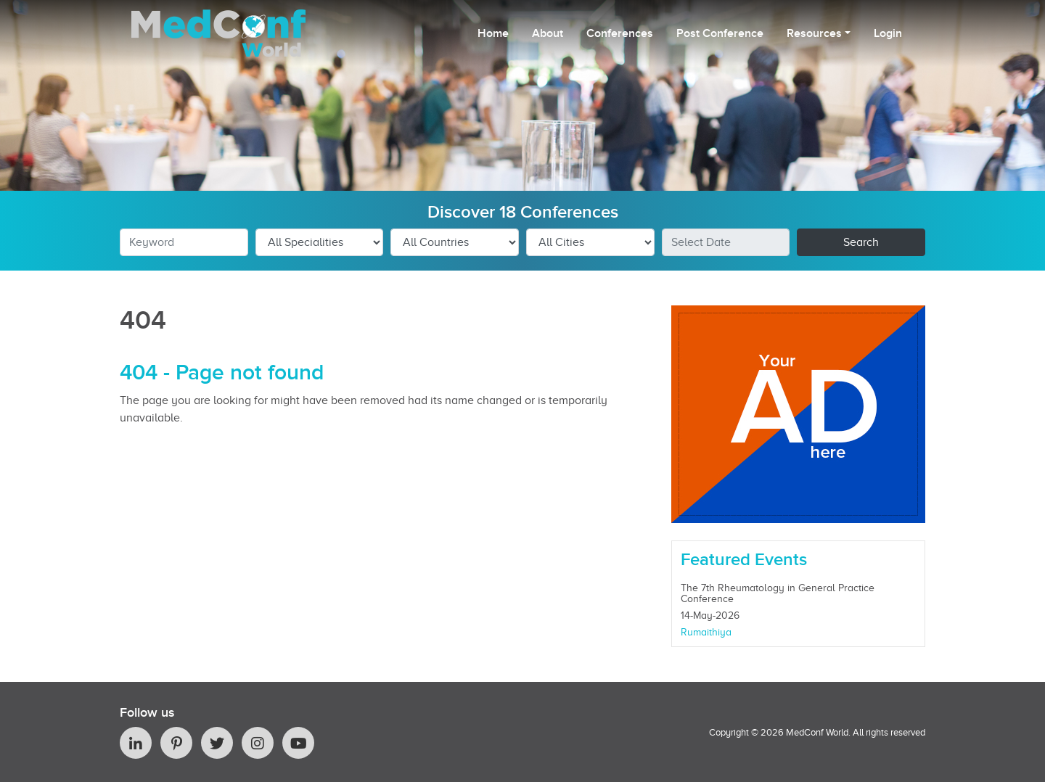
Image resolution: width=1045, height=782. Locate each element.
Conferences (619, 33)
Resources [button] (814, 33)
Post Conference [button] (719, 33)
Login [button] (888, 33)
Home (493, 33)
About (547, 33)
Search (861, 242)
